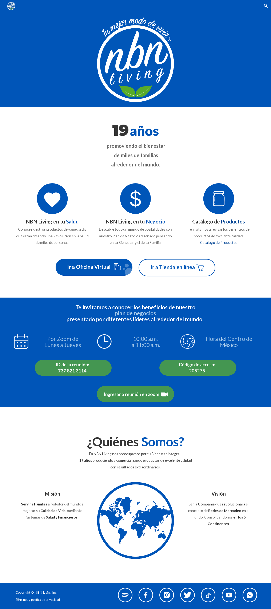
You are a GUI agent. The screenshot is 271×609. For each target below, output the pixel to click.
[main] (135, 142)
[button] (266, 6)
